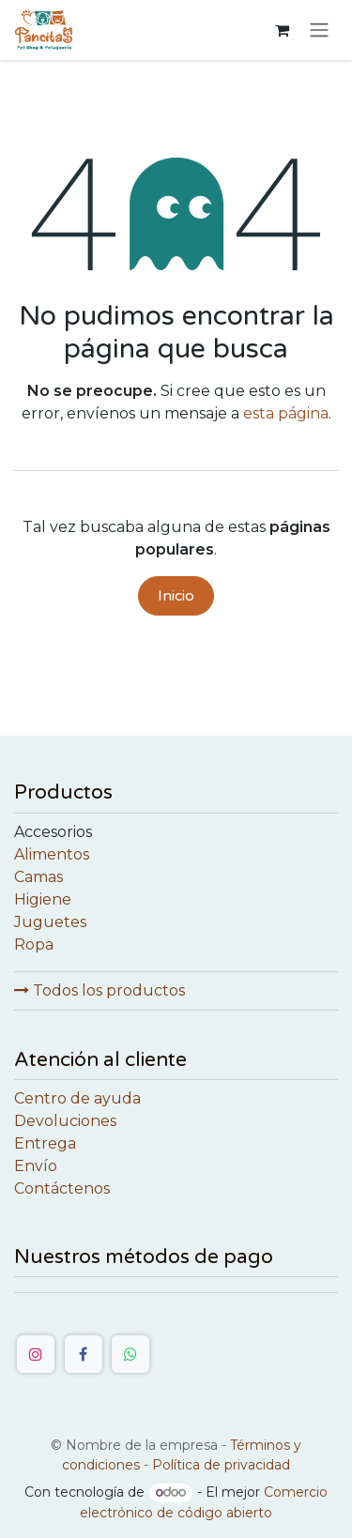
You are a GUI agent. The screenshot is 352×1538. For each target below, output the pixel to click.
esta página (286, 413)
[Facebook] (83, 1354)
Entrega (45, 1143)
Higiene (42, 899)
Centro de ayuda (77, 1098)
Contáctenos (62, 1188)
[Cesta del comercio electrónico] (281, 30)
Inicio (176, 595)
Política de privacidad (221, 1464)
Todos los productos (99, 990)
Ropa (34, 944)
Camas (38, 877)
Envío (35, 1166)
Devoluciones (65, 1121)
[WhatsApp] (130, 1354)
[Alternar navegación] (319, 30)
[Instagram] (35, 1354)
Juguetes (50, 922)
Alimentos (51, 854)
